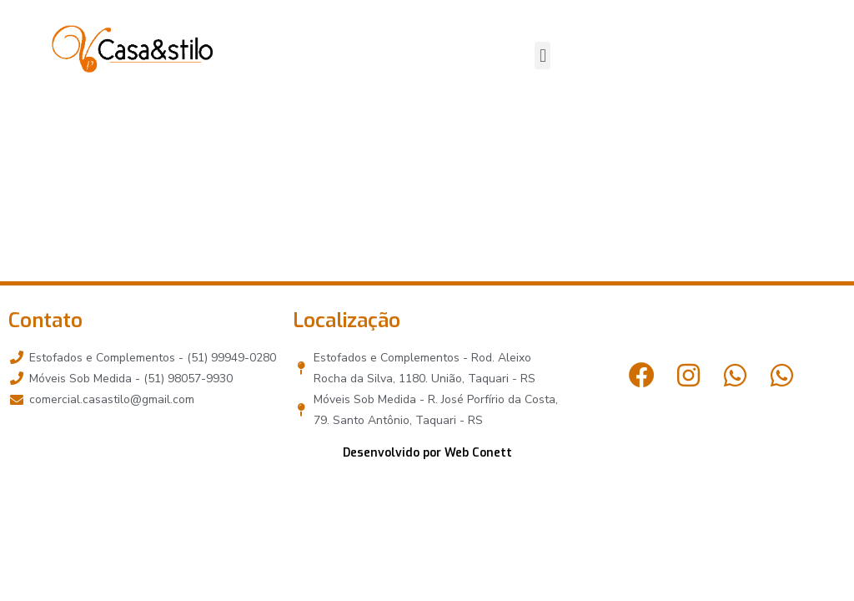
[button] (542, 55)
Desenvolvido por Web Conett (427, 453)
